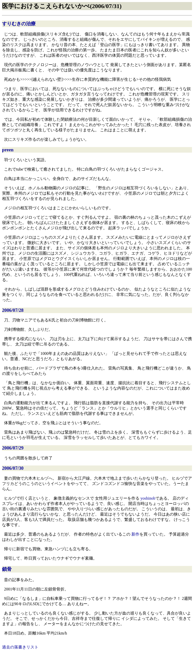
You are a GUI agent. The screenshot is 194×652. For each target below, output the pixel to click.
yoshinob (147, 498)
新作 (135, 534)
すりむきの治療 (19, 23)
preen (7, 149)
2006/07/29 (12, 448)
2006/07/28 (12, 310)
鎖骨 (7, 569)
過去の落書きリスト (20, 647)
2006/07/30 (12, 468)
